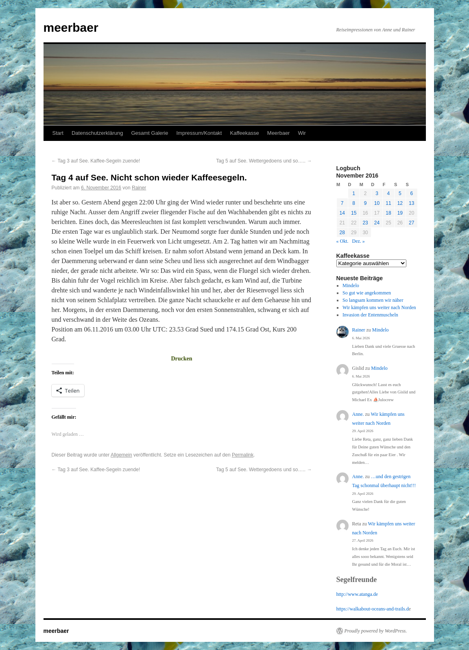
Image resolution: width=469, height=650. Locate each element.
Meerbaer (278, 133)
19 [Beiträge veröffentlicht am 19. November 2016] (400, 213)
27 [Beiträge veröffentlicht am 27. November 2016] (411, 223)
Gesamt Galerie (149, 133)
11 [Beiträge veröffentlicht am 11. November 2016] (388, 203)
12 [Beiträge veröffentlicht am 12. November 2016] (400, 203)
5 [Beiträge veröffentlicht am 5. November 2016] (400, 193)
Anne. (358, 414)
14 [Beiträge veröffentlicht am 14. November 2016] (342, 213)
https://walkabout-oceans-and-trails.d (372, 609)
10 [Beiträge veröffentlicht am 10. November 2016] (377, 203)
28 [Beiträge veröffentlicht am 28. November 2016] (342, 232)
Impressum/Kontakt (199, 133)
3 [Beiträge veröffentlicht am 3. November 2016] (376, 193)
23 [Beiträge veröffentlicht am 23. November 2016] (365, 223)
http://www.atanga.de (357, 594)
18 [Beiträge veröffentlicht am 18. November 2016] (388, 213)
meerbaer (71, 27)
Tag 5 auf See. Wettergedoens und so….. (264, 161)
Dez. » (358, 241)
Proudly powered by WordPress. (376, 631)
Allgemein (121, 455)
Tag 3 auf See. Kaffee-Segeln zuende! (96, 161)
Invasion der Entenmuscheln (370, 315)
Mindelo (350, 285)
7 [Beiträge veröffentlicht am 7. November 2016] (342, 203)
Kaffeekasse (244, 133)
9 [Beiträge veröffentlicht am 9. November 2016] (365, 203)
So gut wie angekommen (366, 293)
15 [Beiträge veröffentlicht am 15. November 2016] (353, 213)
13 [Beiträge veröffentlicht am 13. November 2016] (411, 203)
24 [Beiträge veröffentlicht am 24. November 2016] (377, 223)
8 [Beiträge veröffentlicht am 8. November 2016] (353, 203)
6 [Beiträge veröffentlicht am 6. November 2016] (411, 193)
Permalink (242, 455)
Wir (302, 133)
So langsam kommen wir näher (372, 300)
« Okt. (342, 241)
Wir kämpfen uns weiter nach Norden (379, 307)
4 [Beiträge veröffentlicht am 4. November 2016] (388, 193)
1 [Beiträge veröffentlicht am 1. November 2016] (353, 193)
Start (57, 133)
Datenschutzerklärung (97, 133)
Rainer (139, 188)
